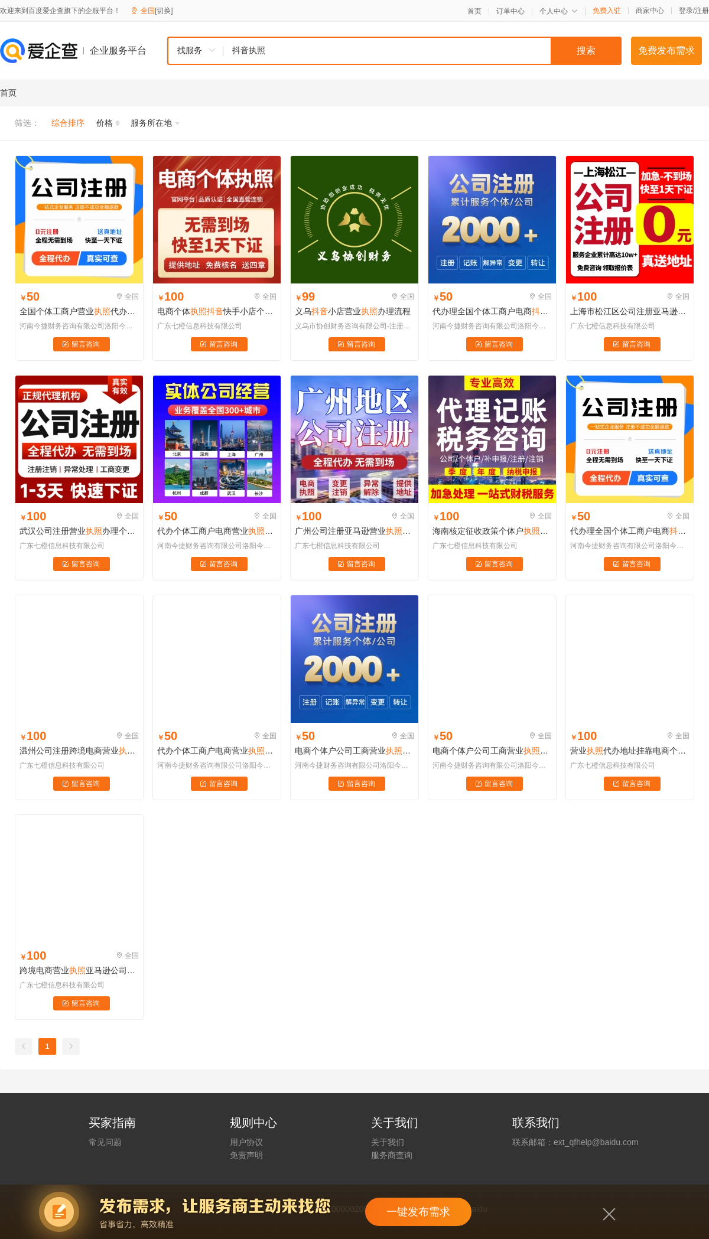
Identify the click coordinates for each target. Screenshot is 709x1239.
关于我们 (387, 1142)
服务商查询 (391, 1155)
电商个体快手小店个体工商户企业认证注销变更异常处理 (217, 311)
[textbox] (422, 51)
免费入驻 (607, 10)
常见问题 (105, 1142)
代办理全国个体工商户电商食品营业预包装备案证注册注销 (492, 311)
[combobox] (394, 51)
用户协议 (246, 1142)
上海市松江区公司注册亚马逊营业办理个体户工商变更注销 (630, 311)
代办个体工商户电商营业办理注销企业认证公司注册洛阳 (217, 750)
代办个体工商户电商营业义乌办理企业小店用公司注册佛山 (217, 531)
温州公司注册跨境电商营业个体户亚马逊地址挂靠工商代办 (79, 750)
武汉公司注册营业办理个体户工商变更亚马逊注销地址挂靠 (79, 531)
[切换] (164, 10)
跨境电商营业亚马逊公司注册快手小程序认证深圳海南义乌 (79, 970)
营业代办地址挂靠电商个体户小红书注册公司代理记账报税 (630, 750)
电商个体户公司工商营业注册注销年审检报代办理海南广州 (354, 750)
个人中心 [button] (558, 11)
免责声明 (246, 1155)
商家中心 (650, 10)
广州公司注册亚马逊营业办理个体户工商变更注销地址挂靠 (354, 531)
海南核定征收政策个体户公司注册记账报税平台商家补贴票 (492, 531)
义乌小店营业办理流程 (353, 311)
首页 (474, 11)
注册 (702, 10)
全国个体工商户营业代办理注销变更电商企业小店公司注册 (79, 311)
